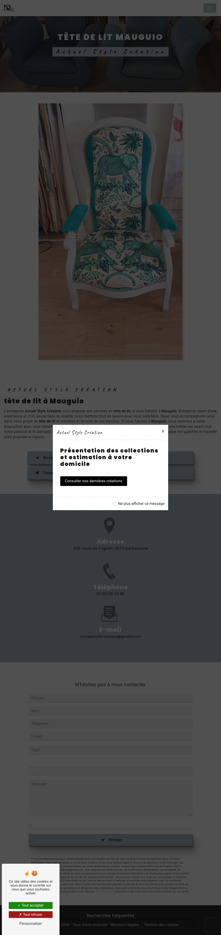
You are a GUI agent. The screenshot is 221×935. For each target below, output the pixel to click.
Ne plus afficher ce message (141, 503)
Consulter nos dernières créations (93, 481)
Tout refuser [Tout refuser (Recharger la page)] (30, 915)
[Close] (163, 431)
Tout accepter (31, 905)
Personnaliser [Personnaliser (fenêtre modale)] (30, 924)
